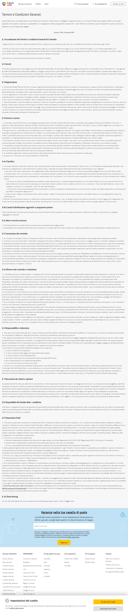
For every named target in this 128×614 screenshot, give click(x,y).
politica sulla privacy (73, 537)
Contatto (47, 576)
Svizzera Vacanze (8, 580)
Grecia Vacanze (8, 559)
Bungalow (26, 562)
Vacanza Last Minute (30, 576)
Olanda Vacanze (8, 573)
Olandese (47, 559)
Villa (24, 569)
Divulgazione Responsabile (115, 572)
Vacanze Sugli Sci (29, 594)
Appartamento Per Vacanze (32, 566)
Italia (45, 562)
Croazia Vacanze (8, 566)
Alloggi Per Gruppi (29, 587)
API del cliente (90, 562)
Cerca (46, 573)
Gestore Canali (90, 559)
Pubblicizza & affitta (71, 559)
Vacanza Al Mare (29, 573)
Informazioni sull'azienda (114, 568)
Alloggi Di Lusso (28, 590)
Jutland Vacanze (8, 590)
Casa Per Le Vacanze (30, 559)
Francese (47, 566)
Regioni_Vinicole (28, 583)
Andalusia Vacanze (9, 594)
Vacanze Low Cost (29, 580)
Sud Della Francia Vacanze (12, 587)
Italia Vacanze (7, 562)
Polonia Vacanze (8, 569)
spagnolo (47, 569)
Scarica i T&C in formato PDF (64, 32)
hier (67, 501)
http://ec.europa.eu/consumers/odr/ (14, 488)
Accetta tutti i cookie (108, 602)
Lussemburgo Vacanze (10, 583)
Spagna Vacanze (8, 576)
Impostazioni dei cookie (108, 609)
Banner (66, 562)
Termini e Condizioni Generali (113, 560)
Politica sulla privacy (113, 565)
